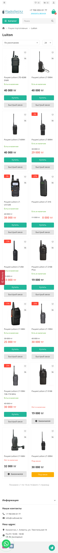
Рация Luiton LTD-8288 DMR (15, 79)
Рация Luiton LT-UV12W (12, 203)
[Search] (39, 21)
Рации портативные (18, 28)
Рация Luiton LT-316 (41, 201)
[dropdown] (4, 2)
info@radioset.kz (14, 518)
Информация (29, 500)
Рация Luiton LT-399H (42, 456)
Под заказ (42, 474)
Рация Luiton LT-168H (14, 456)
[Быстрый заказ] (15, 105)
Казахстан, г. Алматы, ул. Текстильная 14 (26, 529)
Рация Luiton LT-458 (14, 266)
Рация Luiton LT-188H (14, 329)
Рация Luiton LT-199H (42, 329)
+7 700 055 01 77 (38, 10)
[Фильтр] (2, 277)
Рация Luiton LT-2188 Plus (42, 268)
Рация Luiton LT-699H (14, 139)
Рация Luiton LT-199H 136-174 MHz (14, 392)
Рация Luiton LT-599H (42, 77)
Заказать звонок (38, 13)
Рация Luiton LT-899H (42, 139)
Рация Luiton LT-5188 (42, 391)
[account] (54, 2)
